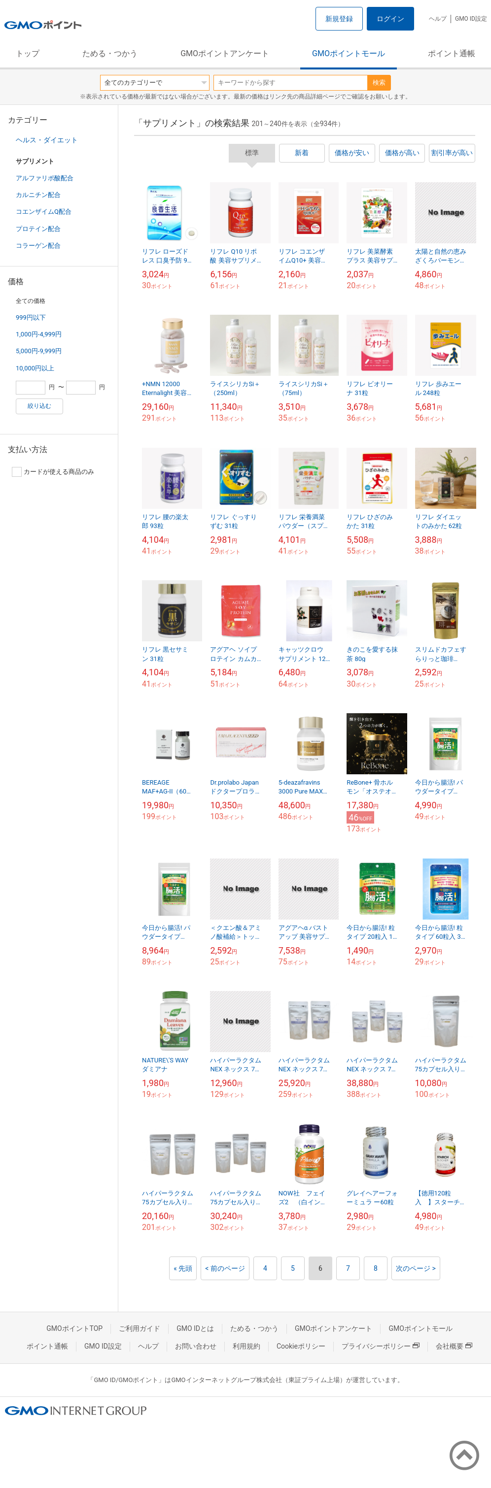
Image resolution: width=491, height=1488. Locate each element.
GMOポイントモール (348, 53)
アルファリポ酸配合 (44, 178)
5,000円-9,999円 (39, 351)
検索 (379, 82)
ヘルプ (438, 18)
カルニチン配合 (38, 194)
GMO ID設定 (471, 18)
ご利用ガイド (139, 1328)
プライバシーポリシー (381, 1346)
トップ (27, 53)
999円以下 (31, 317)
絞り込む (39, 405)
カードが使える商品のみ (53, 472)
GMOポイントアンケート (224, 53)
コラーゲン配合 (38, 245)
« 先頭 (183, 1268)
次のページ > (416, 1268)
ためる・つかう (110, 53)
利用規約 (246, 1346)
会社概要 (454, 1346)
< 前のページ (225, 1268)
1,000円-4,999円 (39, 334)
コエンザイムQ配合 (43, 211)
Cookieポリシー (301, 1346)
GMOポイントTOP (74, 1328)
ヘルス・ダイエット (47, 140)
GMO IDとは (195, 1328)
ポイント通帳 (451, 53)
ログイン (390, 19)
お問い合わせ (195, 1346)
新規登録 (339, 19)
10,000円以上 (35, 368)
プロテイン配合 (38, 228)
